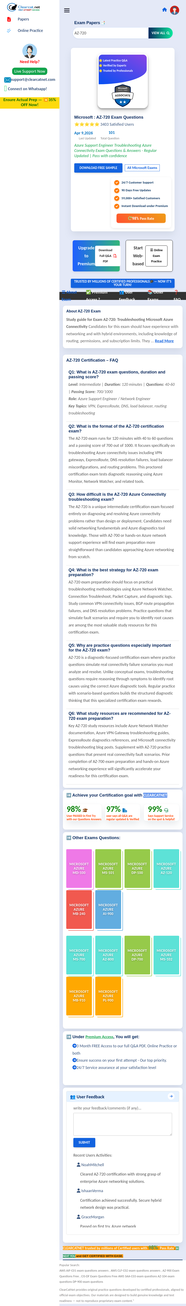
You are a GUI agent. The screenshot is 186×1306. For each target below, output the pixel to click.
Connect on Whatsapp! (27, 88)
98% (141, 218)
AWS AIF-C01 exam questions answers (84, 1271)
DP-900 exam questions (88, 1282)
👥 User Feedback (87, 1096)
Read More (164, 340)
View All (161, 33)
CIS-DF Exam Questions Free (99, 1276)
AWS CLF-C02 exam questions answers (136, 1271)
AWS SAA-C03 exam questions (138, 1276)
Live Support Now (29, 71)
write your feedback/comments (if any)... (107, 1108)
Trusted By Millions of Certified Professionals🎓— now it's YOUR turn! (122, 283)
